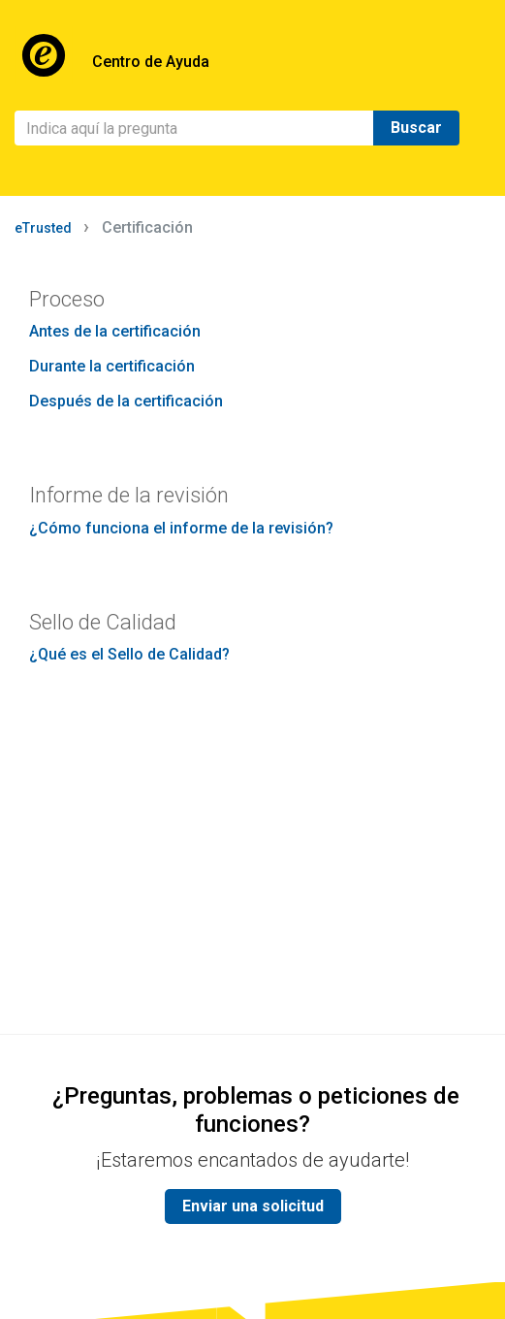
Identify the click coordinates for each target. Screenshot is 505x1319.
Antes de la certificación (115, 331)
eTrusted (43, 228)
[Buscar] (194, 128)
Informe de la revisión (129, 495)
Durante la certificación (112, 366)
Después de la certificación (126, 401)
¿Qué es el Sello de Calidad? (129, 654)
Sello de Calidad (102, 622)
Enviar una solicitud (253, 1206)
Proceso (67, 299)
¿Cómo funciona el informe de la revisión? (181, 528)
